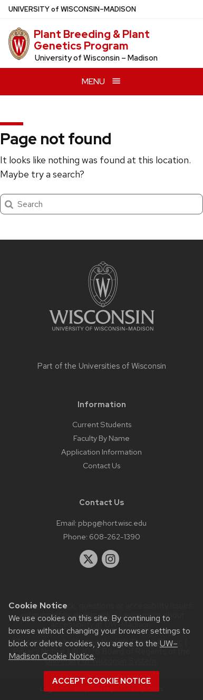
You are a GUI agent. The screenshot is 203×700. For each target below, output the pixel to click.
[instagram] (111, 559)
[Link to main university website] (101, 332)
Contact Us (101, 465)
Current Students (101, 424)
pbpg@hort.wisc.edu (112, 523)
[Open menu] (101, 81)
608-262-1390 (114, 536)
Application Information (101, 452)
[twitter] (89, 559)
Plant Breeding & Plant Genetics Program (92, 40)
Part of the (101, 366)
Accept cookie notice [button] (101, 681)
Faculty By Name (101, 438)
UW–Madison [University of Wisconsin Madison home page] (72, 9)
